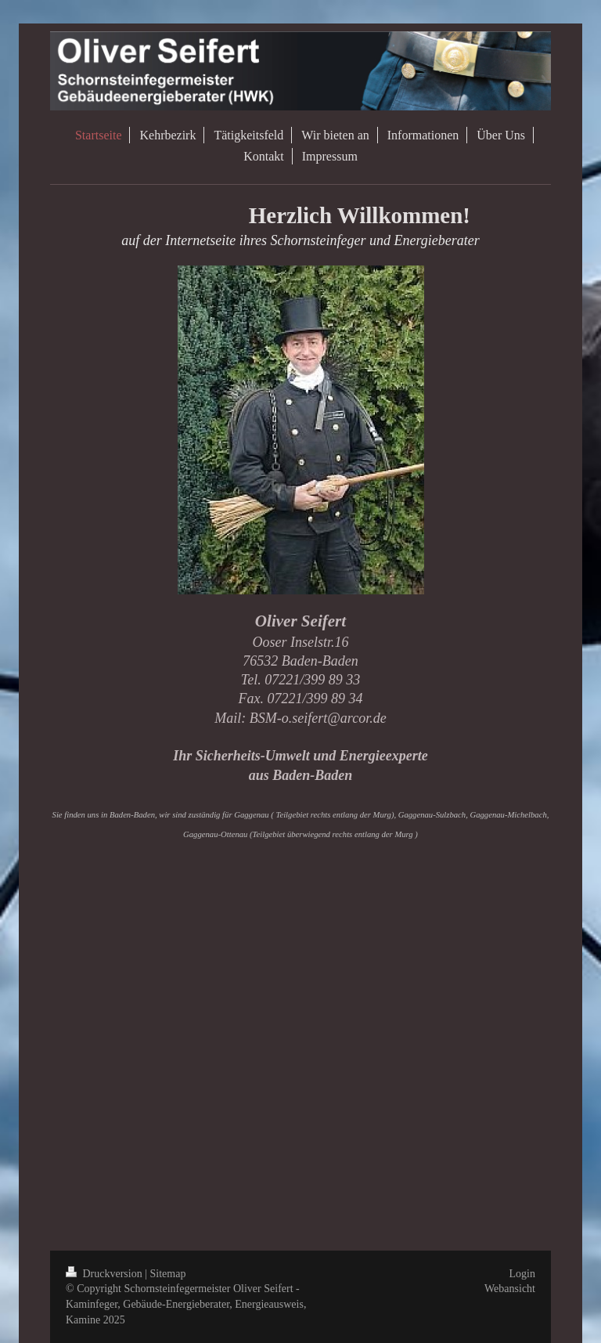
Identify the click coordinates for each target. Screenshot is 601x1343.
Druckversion (105, 1274)
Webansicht (509, 1288)
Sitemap (168, 1274)
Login (522, 1274)
